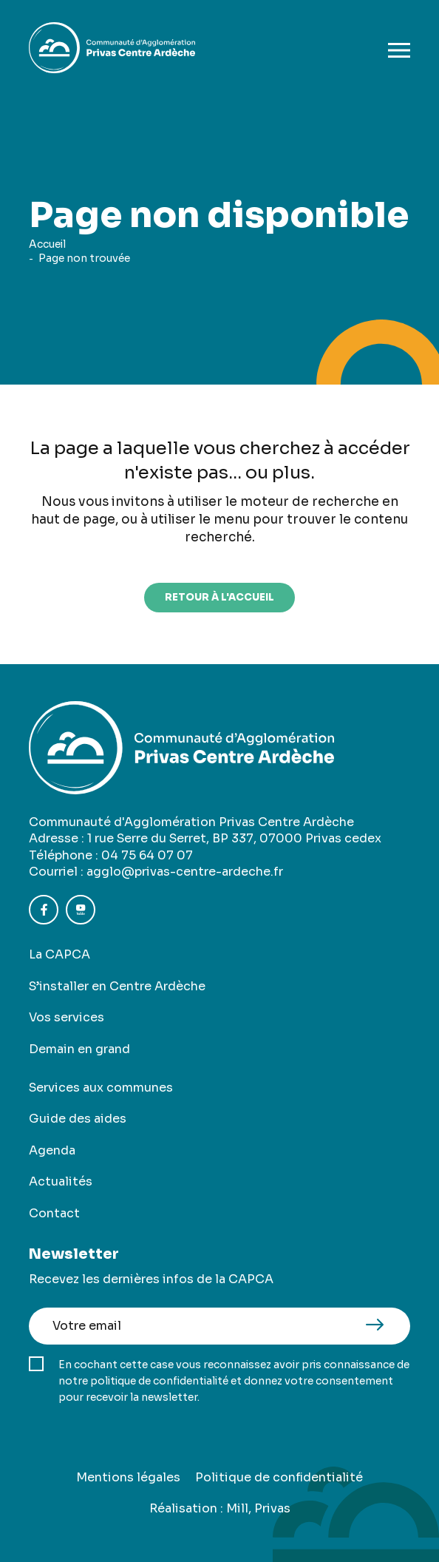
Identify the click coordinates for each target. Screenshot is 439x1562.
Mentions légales (128, 1477)
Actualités (60, 1181)
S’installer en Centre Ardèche (117, 986)
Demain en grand (79, 1049)
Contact (54, 1213)
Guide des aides (77, 1118)
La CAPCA (59, 954)
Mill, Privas (258, 1508)
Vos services (66, 1017)
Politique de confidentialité (279, 1477)
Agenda (52, 1150)
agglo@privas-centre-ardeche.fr (184, 871)
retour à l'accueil (219, 597)
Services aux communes (101, 1087)
